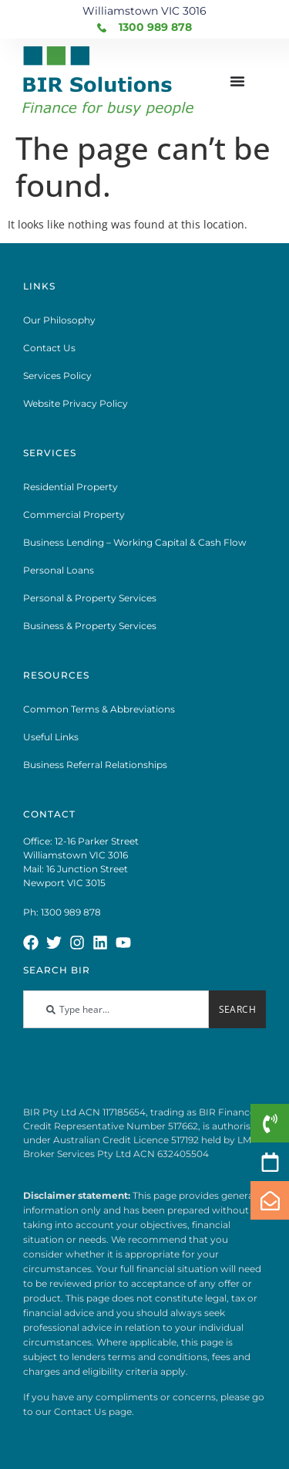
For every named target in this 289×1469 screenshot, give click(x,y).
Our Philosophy (59, 320)
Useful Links (51, 737)
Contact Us (49, 348)
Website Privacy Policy (75, 403)
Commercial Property (74, 514)
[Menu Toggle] (237, 81)
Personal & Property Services (89, 598)
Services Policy (57, 375)
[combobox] (116, 1009)
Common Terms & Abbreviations (99, 709)
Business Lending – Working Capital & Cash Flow (135, 542)
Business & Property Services (89, 625)
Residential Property (70, 486)
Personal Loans (58, 570)
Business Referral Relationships (95, 764)
